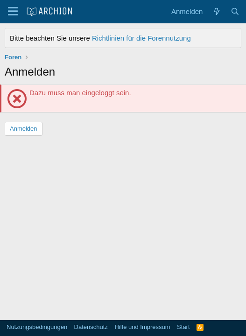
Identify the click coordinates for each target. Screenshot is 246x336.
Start (183, 326)
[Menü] (13, 11)
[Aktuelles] (216, 11)
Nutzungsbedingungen (37, 326)
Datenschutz (91, 326)
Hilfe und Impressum (142, 326)
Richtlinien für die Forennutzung (141, 38)
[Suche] (235, 11)
